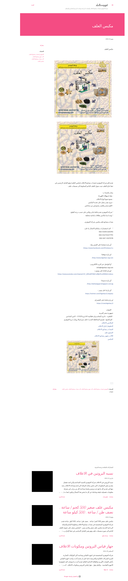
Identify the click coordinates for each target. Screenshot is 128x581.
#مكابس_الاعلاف (99, 323)
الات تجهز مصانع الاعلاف (29, 56)
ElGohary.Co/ (90, 248)
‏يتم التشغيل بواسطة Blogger (64, 576)
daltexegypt (94, 5)
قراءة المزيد (53, 497)
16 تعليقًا (98, 569)
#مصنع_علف (100, 332)
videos (77, 274)
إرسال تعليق (97, 535)
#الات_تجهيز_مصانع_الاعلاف (95, 336)
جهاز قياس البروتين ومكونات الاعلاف (78, 546)
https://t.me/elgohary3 (96, 303)
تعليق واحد (97, 497)
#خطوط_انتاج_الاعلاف (97, 326)
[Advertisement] (77, 446)
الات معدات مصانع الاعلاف (29, 59)
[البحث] (24, 5)
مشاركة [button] (33, 45)
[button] (103, 383)
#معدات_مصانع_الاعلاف (97, 329)
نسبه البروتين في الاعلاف (86, 473)
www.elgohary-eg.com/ (94, 258)
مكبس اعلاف (32, 61)
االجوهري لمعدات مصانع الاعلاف (27, 54)
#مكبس (102, 339)
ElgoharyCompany (91, 293)
